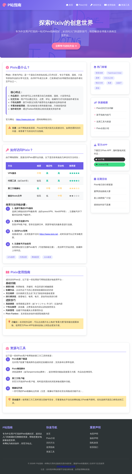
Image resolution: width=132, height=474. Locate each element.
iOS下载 (100, 159)
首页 (69, 5)
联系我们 (94, 447)
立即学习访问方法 (66, 46)
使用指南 (109, 5)
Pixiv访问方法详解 (103, 108)
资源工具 (124, 5)
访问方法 (95, 5)
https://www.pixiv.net (25, 119)
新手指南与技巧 (102, 115)
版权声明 (94, 438)
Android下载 (102, 164)
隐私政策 (94, 443)
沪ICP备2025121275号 (66, 466)
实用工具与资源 (102, 122)
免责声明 (94, 434)
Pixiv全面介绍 (101, 128)
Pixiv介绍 (81, 5)
